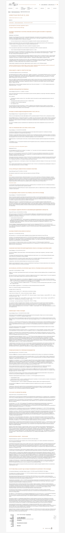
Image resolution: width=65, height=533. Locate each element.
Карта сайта (19, 525)
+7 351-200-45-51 (44, 4)
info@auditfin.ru (19, 520)
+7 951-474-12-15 (51, 4)
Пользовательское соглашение (22, 522)
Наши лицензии (28, 514)
